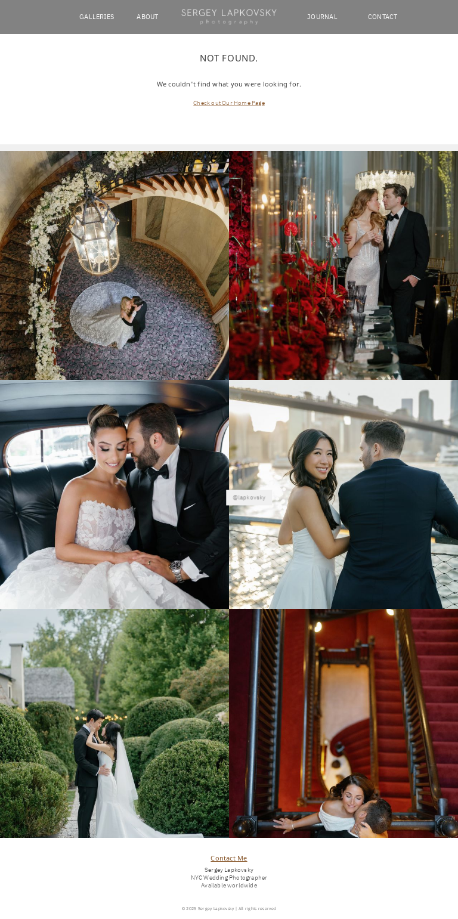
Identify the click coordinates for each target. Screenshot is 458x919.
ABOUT (147, 17)
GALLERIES (96, 17)
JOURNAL (322, 17)
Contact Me (229, 857)
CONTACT (383, 17)
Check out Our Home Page (228, 103)
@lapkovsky (229, 490)
